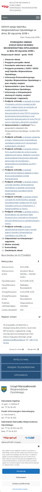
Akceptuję (21, 471)
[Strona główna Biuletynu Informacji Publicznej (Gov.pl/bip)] (12, 438)
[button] (39, 446)
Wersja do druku (16, 349)
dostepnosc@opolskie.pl (14, 340)
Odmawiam (21, 477)
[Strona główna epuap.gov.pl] (32, 438)
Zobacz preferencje (21, 484)
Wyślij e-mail (27, 360)
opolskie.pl (21, 375)
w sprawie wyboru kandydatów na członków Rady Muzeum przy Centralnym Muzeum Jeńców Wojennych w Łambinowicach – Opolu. (22, 218)
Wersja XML (33, 349)
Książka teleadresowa (21, 367)
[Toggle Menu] (38, 17)
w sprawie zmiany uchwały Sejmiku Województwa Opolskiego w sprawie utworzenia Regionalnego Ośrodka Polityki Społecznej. (21, 188)
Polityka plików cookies (19, 489)
